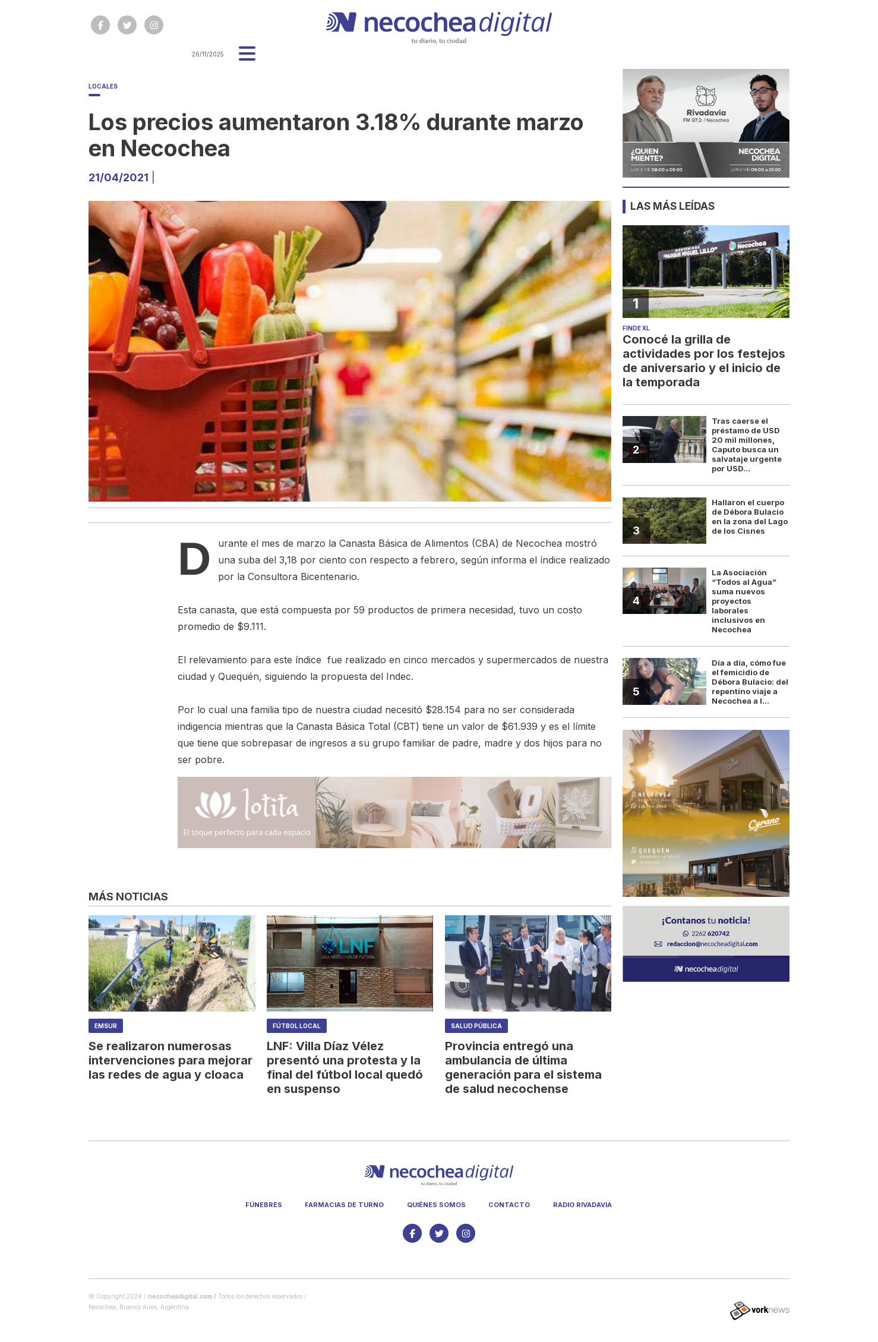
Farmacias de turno (344, 1205)
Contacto (509, 1205)
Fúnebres (263, 1205)
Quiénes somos (436, 1205)
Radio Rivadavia (582, 1205)
